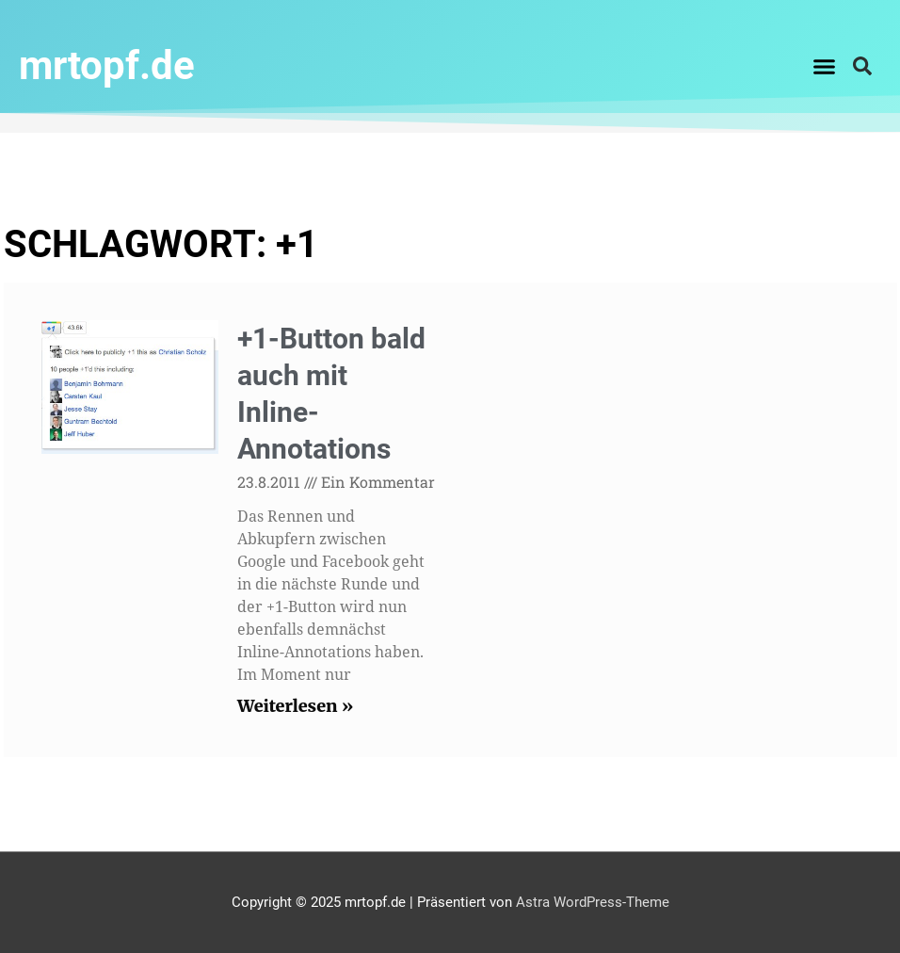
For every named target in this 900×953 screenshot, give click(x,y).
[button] (825, 66)
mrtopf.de (107, 65)
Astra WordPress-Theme (592, 902)
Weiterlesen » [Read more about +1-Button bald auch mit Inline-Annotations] (295, 706)
